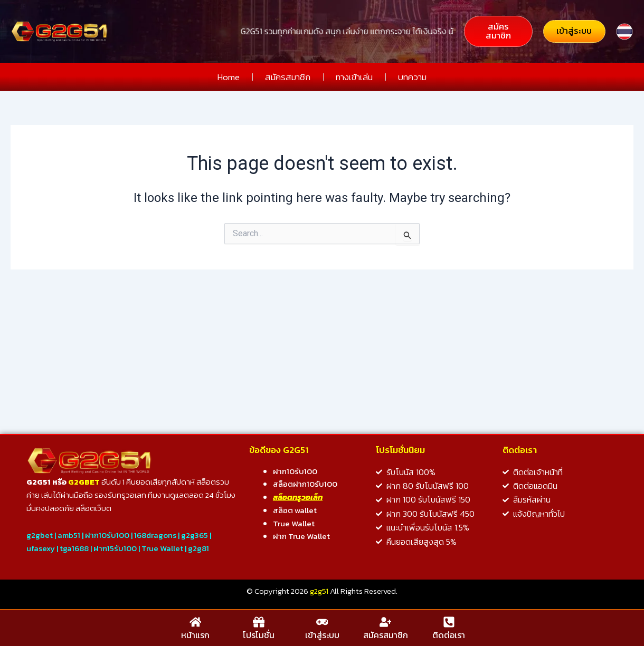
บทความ (412, 77)
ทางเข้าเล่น (354, 77)
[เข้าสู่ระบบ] (322, 623)
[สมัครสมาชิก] (385, 623)
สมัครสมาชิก (287, 77)
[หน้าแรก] (195, 623)
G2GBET (84, 483)
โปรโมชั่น (258, 635)
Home (228, 77)
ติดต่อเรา (448, 635)
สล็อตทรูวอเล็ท (298, 499)
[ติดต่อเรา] (448, 623)
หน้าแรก (195, 635)
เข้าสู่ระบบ (322, 635)
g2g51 (319, 592)
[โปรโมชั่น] (258, 623)
